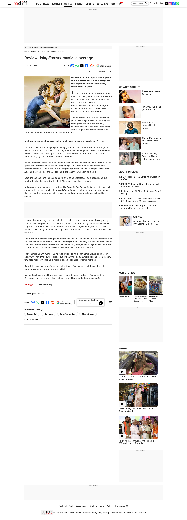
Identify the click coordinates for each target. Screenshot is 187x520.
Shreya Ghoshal (88, 314)
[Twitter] (166, 3)
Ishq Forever (48, 314)
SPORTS (90, 4)
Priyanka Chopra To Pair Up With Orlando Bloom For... (146, 222)
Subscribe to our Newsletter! (88, 300)
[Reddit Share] (91, 65)
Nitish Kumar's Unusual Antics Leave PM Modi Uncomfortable (136, 442)
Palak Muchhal (32, 319)
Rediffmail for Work (66, 506)
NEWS (46, 4)
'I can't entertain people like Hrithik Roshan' (151, 125)
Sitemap (106, 513)
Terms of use (132, 513)
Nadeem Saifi (32, 314)
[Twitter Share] (81, 65)
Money (102, 506)
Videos (109, 506)
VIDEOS (123, 348)
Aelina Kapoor (33, 66)
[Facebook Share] (86, 65)
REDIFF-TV (116, 4)
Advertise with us (75, 513)
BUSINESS (56, 4)
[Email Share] (71, 65)
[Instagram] (170, 3)
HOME (38, 4)
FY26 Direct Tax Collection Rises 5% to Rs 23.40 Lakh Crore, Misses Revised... (141, 199)
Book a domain (81, 506)
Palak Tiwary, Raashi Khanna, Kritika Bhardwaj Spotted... (136, 409)
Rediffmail (93, 506)
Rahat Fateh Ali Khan (67, 314)
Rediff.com (63, 513)
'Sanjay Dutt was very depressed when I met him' (152, 141)
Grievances (142, 513)
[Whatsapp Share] (76, 65)
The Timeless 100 (121, 506)
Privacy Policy (97, 513)
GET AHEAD (102, 4)
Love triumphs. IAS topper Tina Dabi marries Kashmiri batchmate (138, 206)
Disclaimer (86, 513)
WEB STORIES (127, 272)
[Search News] (145, 3)
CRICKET (79, 4)
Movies (33, 51)
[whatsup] (178, 3)
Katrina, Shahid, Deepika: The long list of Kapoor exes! (151, 156)
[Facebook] (174, 3)
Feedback (114, 513)
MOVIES (68, 4)
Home (26, 51)
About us (122, 513)
